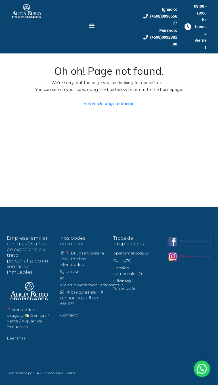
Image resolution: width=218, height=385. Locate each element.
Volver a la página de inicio (109, 103)
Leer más (16, 338)
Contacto (69, 315)
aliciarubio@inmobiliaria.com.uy (91, 284)
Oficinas (121, 280)
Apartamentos (127, 253)
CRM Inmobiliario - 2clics (55, 373)
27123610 (74, 271)
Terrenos (121, 288)
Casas (119, 260)
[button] (91, 25)
